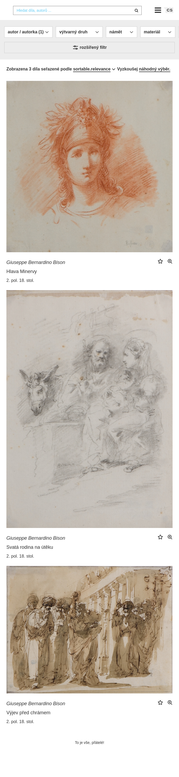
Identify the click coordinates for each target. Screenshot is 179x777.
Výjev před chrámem (28, 722)
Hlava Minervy (21, 281)
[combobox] (77, 20)
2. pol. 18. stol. (20, 290)
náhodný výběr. (154, 79)
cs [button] (170, 20)
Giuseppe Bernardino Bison (35, 272)
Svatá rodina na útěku (29, 557)
